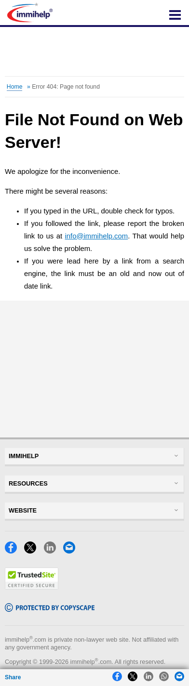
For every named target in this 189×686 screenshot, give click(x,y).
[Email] (72, 550)
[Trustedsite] (31, 587)
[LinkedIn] (52, 550)
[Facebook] (13, 550)
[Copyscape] (49, 609)
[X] (32, 550)
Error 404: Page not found (66, 86)
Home (15, 86)
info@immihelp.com (96, 236)
